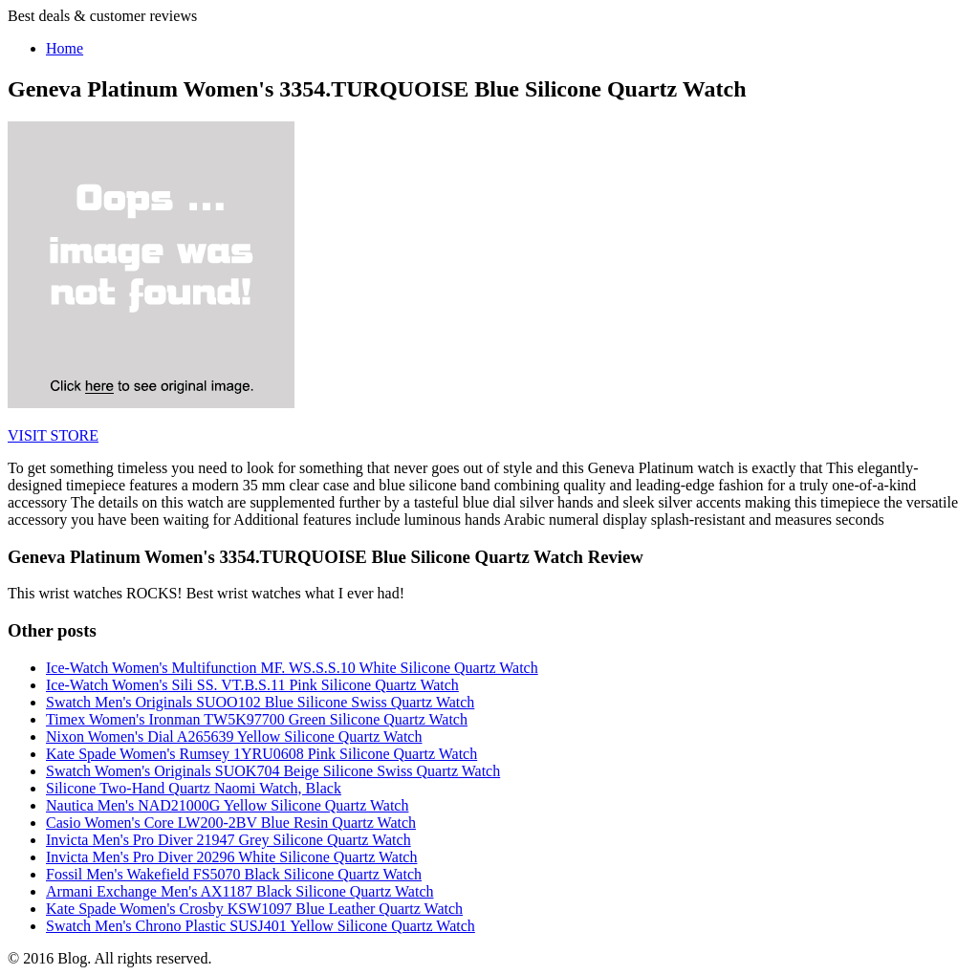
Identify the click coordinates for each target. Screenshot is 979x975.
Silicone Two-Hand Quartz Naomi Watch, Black (193, 788)
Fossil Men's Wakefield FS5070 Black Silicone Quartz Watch (234, 874)
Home (64, 48)
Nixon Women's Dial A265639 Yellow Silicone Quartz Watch (234, 736)
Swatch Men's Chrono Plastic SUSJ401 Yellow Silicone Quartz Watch (260, 926)
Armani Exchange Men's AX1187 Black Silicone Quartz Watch (240, 891)
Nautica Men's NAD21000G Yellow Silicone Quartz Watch (227, 805)
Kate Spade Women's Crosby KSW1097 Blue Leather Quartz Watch (254, 908)
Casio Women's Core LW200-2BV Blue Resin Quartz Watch (231, 822)
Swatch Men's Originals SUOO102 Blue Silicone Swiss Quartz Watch (260, 702)
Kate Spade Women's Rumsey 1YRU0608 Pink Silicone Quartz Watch (261, 754)
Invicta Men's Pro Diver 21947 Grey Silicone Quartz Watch (228, 840)
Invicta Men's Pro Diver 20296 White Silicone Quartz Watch (231, 857)
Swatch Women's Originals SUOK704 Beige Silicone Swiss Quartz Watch (273, 771)
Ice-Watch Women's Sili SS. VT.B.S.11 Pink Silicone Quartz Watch (252, 685)
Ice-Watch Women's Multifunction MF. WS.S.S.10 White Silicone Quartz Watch (292, 668)
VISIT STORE (53, 435)
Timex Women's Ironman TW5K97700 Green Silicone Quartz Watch (257, 719)
